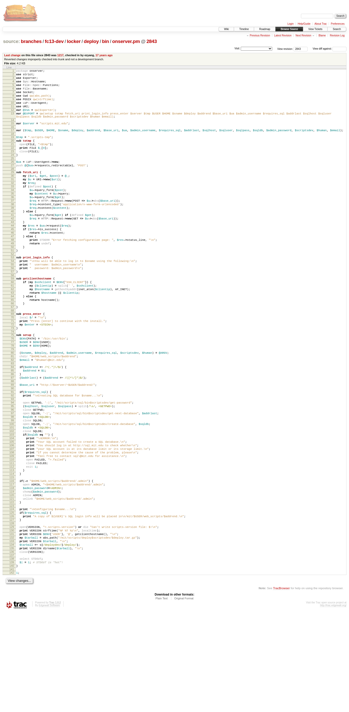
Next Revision (303, 35)
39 (12, 233)
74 (12, 381)
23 (12, 166)
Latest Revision (282, 35)
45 (12, 259)
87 (12, 437)
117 (11, 566)
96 (12, 476)
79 (12, 402)
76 (12, 389)
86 (12, 432)
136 (11, 647)
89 (12, 445)
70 (12, 364)
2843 (151, 41)
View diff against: (329, 48)
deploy (91, 41)
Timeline (244, 29)
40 (12, 238)
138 (11, 655)
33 (12, 207)
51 (12, 285)
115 (11, 558)
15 (12, 134)
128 (11, 613)
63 (12, 335)
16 (12, 138)
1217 (60, 55)
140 (11, 664)
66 (12, 348)
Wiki (226, 29)
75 (12, 385)
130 (11, 622)
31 (12, 199)
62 (12, 331)
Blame (322, 35)
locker (74, 41)
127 (11, 609)
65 (12, 344)
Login (290, 23)
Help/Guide (304, 23)
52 (12, 289)
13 (12, 122)
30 (12, 194)
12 (12, 118)
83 (12, 419)
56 (12, 306)
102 (11, 501)
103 (11, 506)
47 (12, 268)
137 (11, 652)
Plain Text (162, 698)
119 (11, 575)
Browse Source (289, 29)
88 (12, 441)
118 (11, 571)
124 (11, 596)
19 (12, 149)
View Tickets (315, 29)
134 (11, 639)
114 (11, 553)
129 (11, 617)
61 (12, 326)
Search (337, 29)
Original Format (183, 698)
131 (11, 626)
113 (11, 549)
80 (12, 406)
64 (12, 339)
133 (11, 634)
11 (12, 113)
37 (12, 225)
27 (12, 182)
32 (12, 203)
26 (12, 178)
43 (12, 251)
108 (11, 527)
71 (12, 368)
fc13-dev (54, 41)
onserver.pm (126, 41)
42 (12, 246)
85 (12, 428)
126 (11, 604)
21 (12, 157)
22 (12, 162)
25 (12, 175)
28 (12, 187)
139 (11, 659)
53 (12, 293)
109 (11, 532)
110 (11, 536)
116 (11, 562)
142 (11, 671)
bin (105, 41)
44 (12, 255)
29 (12, 190)
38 (12, 229)
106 (11, 519)
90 (12, 450)
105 (11, 514)
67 (12, 352)
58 (12, 314)
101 (11, 497)
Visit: (237, 48)
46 (12, 263)
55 (12, 301)
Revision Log (337, 35)
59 (12, 318)
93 (12, 463)
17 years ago (104, 55)
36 (12, 220)
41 (12, 242)
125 (11, 600)
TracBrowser (281, 688)
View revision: (285, 48)
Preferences (338, 23)
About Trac (320, 23)
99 (12, 489)
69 (12, 360)
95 (12, 471)
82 (12, 415)
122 (11, 588)
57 (12, 310)
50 (12, 281)
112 (11, 545)
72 (12, 373)
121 (11, 584)
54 (12, 297)
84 (12, 424)
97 (12, 480)
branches (31, 41)
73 (12, 377)
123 (11, 592)
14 (12, 130)
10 (12, 109)
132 (11, 630)
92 (12, 458)
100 (11, 493)
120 (11, 579)
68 (12, 357)
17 (12, 141)
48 (12, 272)
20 (12, 153)
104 (11, 510)
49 (12, 276)
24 (12, 170)
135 (11, 643)
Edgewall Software (49, 705)
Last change (12, 55)
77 (12, 393)
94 (12, 467)
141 (11, 668)
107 (11, 523)
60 (12, 322)
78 (12, 398)
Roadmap (264, 29)
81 (12, 411)
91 (12, 454)
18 (12, 145)
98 (12, 484)
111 (11, 540)
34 (12, 212)
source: (11, 41)
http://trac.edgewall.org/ (333, 705)
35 (12, 216)
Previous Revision (260, 35)
